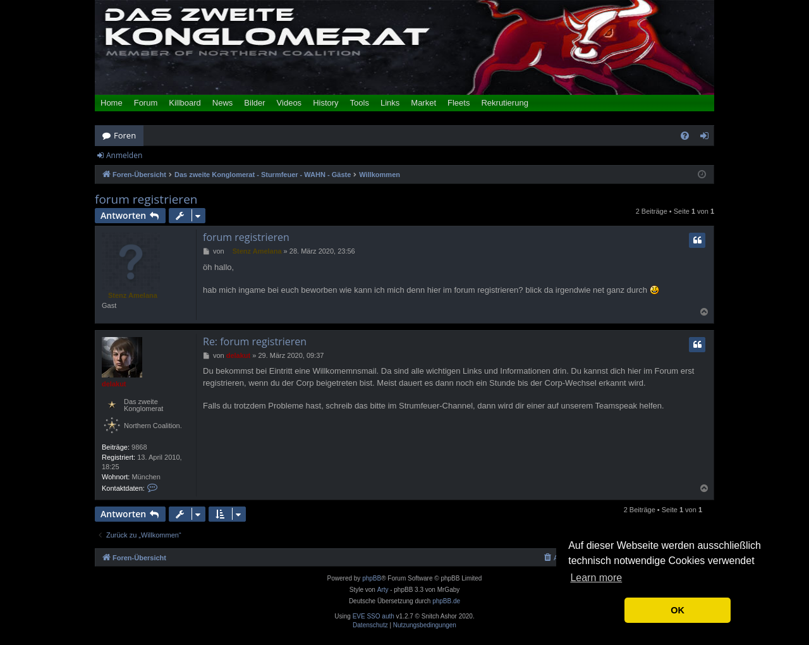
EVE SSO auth (373, 616)
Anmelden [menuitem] (708, 138)
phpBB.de (446, 601)
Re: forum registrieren (255, 341)
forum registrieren (146, 200)
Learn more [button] (596, 577)
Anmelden (124, 155)
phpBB (371, 578)
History (325, 103)
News (222, 103)
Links (389, 103)
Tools (359, 103)
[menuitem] (685, 135)
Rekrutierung (504, 103)
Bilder (254, 103)
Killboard (185, 103)
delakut (114, 384)
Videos (289, 103)
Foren (125, 135)
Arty (383, 589)
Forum (146, 103)
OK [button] (677, 610)
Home (111, 103)
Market (423, 103)
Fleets (458, 103)
